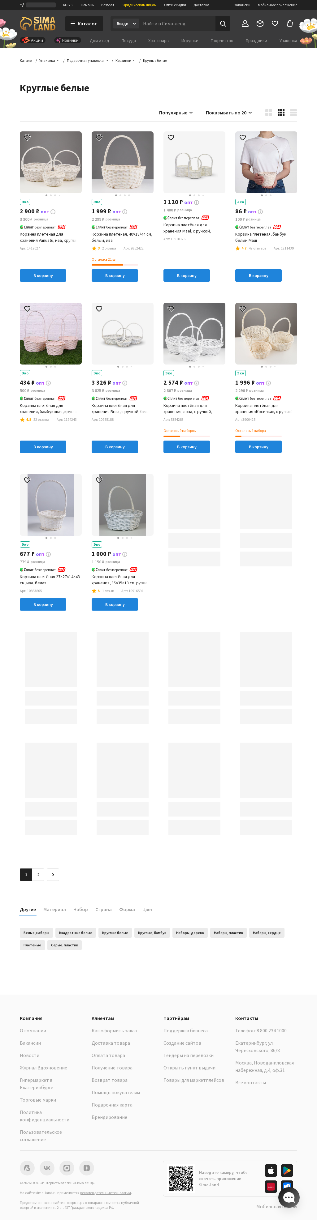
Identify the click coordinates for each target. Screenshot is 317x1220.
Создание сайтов (182, 1043)
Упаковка (288, 40)
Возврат (107, 4)
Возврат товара (110, 1080)
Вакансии (242, 4)
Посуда (129, 40)
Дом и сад (99, 40)
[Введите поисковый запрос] (177, 23)
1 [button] (26, 874)
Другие (28, 909)
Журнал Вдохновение (43, 1067)
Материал (54, 909)
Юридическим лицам (139, 4)
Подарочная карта (112, 1105)
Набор (80, 909)
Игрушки (189, 40)
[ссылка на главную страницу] (37, 23)
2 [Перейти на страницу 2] (38, 874)
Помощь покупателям (116, 1092)
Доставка (201, 4)
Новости (29, 1055)
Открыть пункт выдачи (189, 1067)
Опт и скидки (175, 4)
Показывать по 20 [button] (229, 112)
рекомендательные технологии (105, 1192)
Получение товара (112, 1067)
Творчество (222, 40)
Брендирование (109, 1117)
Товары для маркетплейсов (193, 1080)
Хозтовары (158, 40)
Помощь (87, 4)
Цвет (147, 909)
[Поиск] (222, 23)
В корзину (43, 275)
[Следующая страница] (53, 874)
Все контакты (250, 1082)
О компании (33, 1030)
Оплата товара (108, 1055)
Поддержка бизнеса (185, 1030)
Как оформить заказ (114, 1030)
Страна (103, 909)
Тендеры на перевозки (188, 1055)
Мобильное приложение (277, 4)
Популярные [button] (176, 112)
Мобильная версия (276, 1206)
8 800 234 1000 (272, 1030)
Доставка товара (111, 1043)
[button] (155, 60)
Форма (127, 909)
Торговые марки (38, 1100)
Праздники (256, 40)
